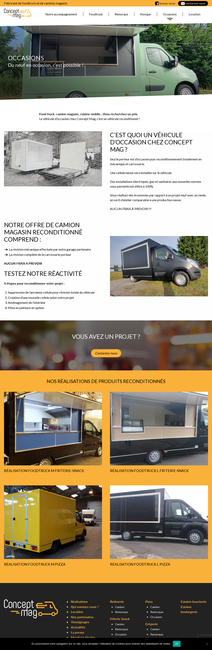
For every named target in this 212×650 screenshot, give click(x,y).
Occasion (121, 634)
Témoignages (80, 622)
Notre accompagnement (61, 14)
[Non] (207, 644)
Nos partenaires (82, 617)
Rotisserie (117, 601)
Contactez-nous (106, 353)
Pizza (149, 601)
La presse (77, 632)
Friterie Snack (120, 619)
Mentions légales (83, 637)
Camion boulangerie (189, 609)
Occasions (170, 14)
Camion (119, 607)
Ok (176, 643)
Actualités (78, 627)
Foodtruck (96, 14)
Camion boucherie (194, 601)
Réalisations (79, 601)
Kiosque (145, 14)
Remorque (121, 14)
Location (194, 14)
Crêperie (151, 624)
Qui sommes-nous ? (85, 607)
